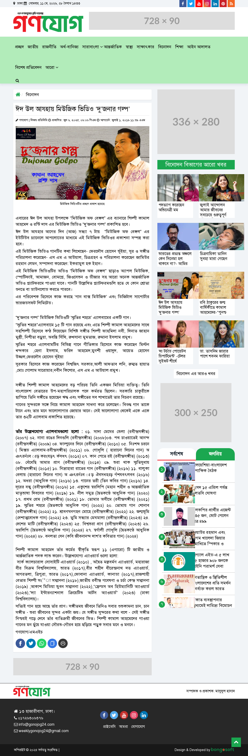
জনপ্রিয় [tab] (215, 454)
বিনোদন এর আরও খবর (196, 373)
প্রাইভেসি (109, 726)
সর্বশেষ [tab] (176, 454)
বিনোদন (32, 94)
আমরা (123, 726)
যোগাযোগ (138, 726)
